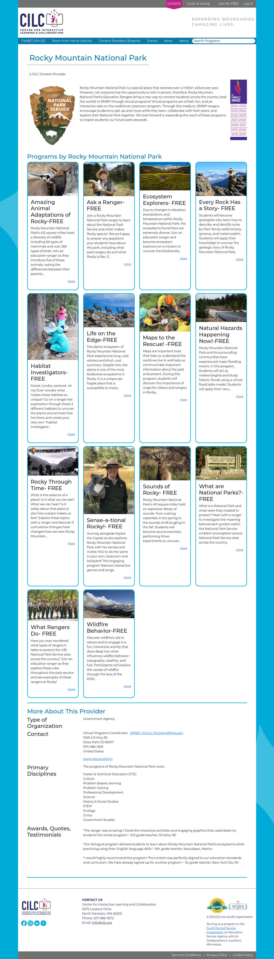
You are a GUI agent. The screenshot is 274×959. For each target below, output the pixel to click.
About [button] (184, 41)
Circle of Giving (198, 4)
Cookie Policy (243, 955)
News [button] (168, 41)
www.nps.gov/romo (97, 759)
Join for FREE (229, 4)
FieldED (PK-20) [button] (33, 41)
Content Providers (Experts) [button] (119, 41)
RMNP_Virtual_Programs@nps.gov (156, 733)
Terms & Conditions (186, 955)
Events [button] (152, 41)
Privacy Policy (216, 955)
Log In (248, 4)
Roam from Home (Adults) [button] (72, 41)
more (71, 281)
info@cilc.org (102, 923)
